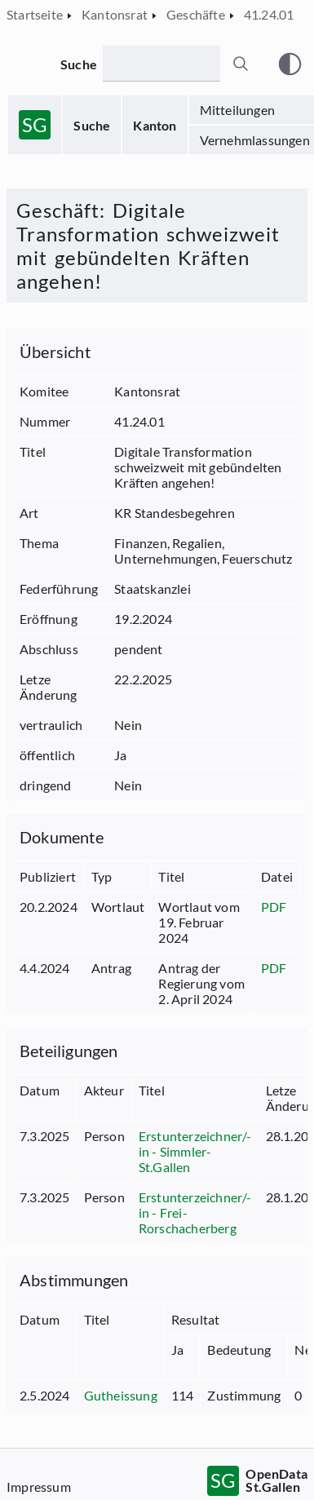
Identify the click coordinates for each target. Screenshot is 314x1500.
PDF (274, 906)
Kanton (154, 125)
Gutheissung (120, 1395)
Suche (91, 125)
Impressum (39, 1486)
